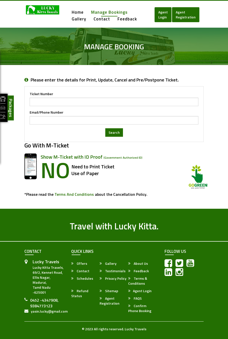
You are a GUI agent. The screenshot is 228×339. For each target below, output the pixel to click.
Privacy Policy (113, 278)
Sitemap (109, 290)
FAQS (135, 298)
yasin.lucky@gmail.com (49, 311)
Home (78, 12)
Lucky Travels (135, 329)
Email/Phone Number (46, 112)
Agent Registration (186, 14)
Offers (79, 263)
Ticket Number (41, 93)
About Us (138, 263)
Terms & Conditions (137, 281)
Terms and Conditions (74, 194)
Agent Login (163, 14)
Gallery (79, 19)
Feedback (127, 19)
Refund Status (79, 293)
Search (114, 132)
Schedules (82, 278)
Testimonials (112, 271)
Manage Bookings (109, 12)
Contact (102, 19)
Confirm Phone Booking (139, 308)
